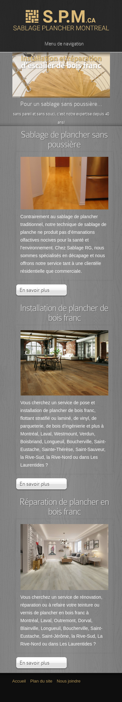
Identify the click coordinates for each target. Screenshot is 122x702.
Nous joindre (69, 681)
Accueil (19, 681)
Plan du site (41, 681)
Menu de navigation (60, 43)
